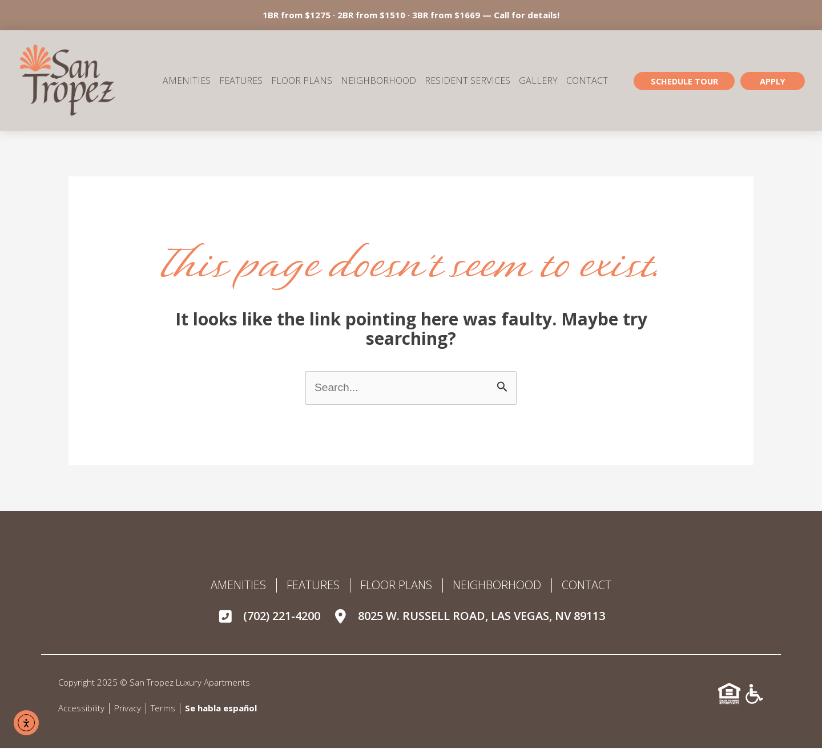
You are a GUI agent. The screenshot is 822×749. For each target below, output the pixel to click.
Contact (587, 81)
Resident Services (467, 81)
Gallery (538, 81)
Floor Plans (301, 81)
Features (241, 81)
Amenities (187, 81)
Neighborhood (378, 81)
